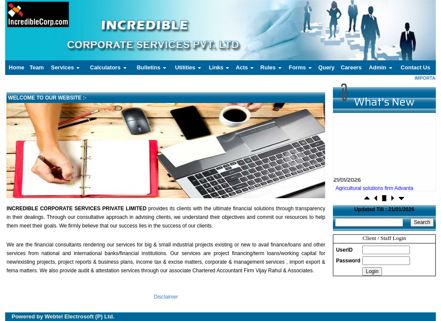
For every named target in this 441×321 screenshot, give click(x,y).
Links (219, 67)
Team (37, 67)
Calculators (108, 67)
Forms (300, 67)
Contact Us (415, 67)
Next (293, 158)
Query (326, 67)
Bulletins (151, 67)
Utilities (188, 67)
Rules (271, 67)
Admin (380, 67)
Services (65, 67)
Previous (35, 158)
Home (16, 67)
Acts (245, 67)
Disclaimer (166, 297)
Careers (351, 67)
